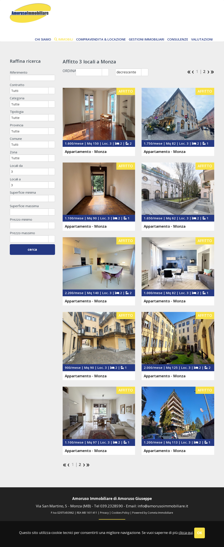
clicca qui (186, 532)
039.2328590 (111, 505)
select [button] (105, 72)
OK (199, 532)
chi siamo (43, 39)
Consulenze (177, 39)
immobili (63, 39)
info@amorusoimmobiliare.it (163, 505)
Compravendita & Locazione (101, 39)
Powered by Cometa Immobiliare (152, 513)
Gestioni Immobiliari (146, 39)
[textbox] (32, 77)
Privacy (104, 513)
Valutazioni (202, 39)
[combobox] (89, 72)
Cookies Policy (120, 513)
